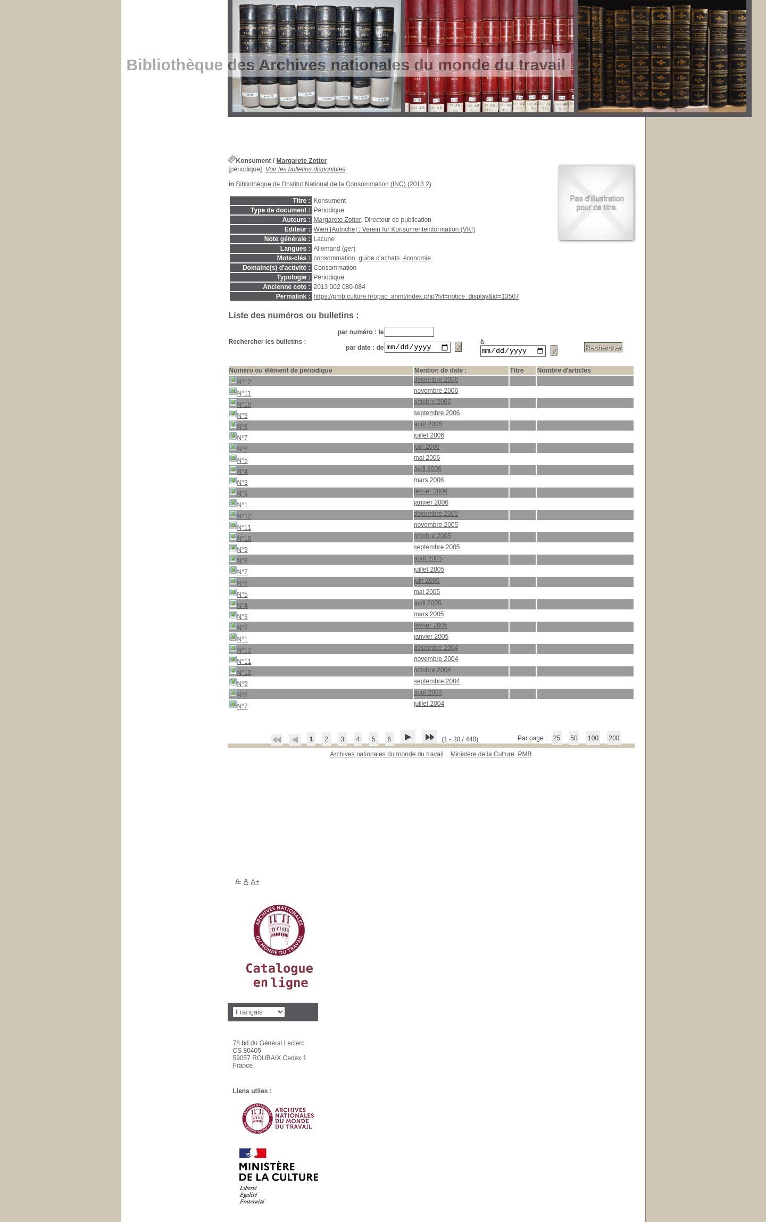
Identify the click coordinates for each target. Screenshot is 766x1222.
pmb (524, 755)
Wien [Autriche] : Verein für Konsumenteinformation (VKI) (394, 229)
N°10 (240, 405)
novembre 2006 (436, 392)
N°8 (238, 427)
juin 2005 (427, 582)
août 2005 (428, 560)
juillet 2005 (429, 571)
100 (593, 740)
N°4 (238, 472)
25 (556, 740)
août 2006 (428, 426)
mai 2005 (427, 593)
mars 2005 (429, 616)
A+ (255, 883)
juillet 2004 (429, 705)
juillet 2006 (429, 437)
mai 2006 (427, 459)
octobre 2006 (432, 403)
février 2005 (430, 627)
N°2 (238, 494)
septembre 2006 (437, 414)
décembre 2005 (436, 515)
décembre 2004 (436, 649)
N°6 (238, 449)
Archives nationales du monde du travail (387, 755)
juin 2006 (427, 448)
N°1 (238, 505)
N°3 (238, 483)
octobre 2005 (432, 537)
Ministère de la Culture (482, 755)
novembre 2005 (436, 526)
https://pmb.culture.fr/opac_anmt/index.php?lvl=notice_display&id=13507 (416, 296)
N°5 (238, 461)
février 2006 (430, 493)
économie (417, 258)
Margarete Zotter (302, 160)
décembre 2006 (436, 381)
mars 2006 (429, 481)
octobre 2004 (432, 671)
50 (573, 740)
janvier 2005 (431, 638)
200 (614, 740)
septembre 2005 (437, 548)
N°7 (238, 438)
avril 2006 (428, 470)
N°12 (240, 382)
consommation (334, 258)
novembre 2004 (436, 660)
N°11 (240, 394)
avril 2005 (428, 604)
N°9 (238, 416)
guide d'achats (379, 258)
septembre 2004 (437, 683)
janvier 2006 (431, 504)
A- (239, 882)
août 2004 (428, 694)
